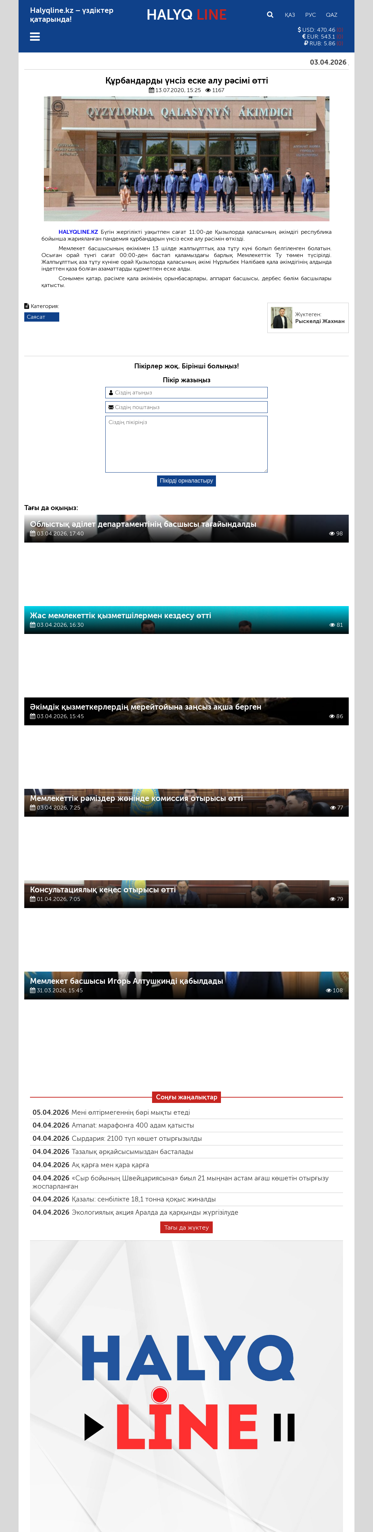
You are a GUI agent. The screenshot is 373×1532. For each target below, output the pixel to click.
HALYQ (186, 14)
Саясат (36, 316)
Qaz (331, 14)
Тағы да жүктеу (186, 1239)
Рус (310, 14)
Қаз (290, 14)
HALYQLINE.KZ (78, 231)
